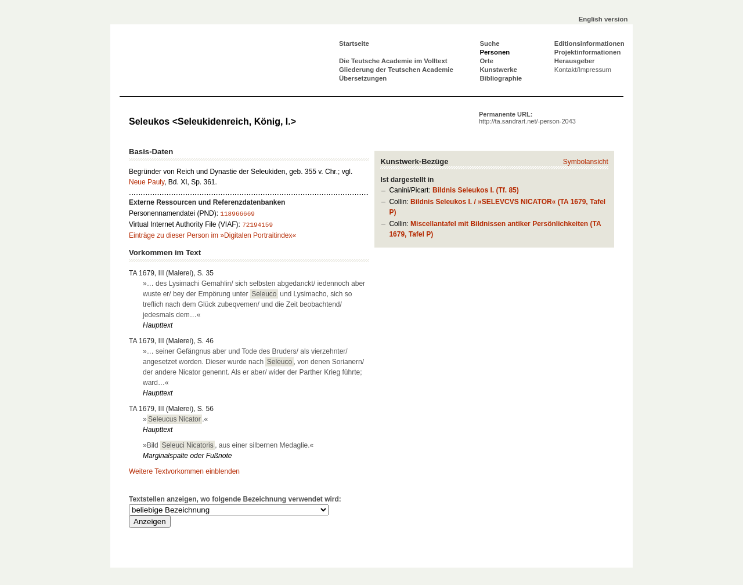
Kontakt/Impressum (582, 69)
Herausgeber (574, 60)
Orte (486, 60)
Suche (489, 43)
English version (603, 19)
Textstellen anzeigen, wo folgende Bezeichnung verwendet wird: (235, 499)
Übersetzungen (363, 78)
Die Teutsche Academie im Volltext (393, 60)
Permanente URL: (527, 118)
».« (175, 419)
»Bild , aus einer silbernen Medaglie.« (228, 445)
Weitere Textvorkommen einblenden (184, 471)
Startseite (354, 43)
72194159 (257, 224)
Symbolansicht (585, 162)
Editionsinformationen (589, 43)
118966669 (237, 213)
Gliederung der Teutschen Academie (396, 69)
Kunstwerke (498, 69)
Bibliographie (500, 78)
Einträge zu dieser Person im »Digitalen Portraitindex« (212, 235)
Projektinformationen (587, 52)
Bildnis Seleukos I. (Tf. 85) (475, 190)
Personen (494, 52)
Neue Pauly (146, 182)
